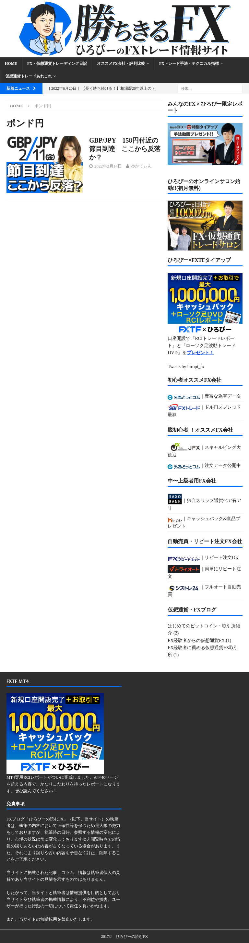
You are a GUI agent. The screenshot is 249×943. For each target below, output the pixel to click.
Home (11, 63)
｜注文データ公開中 (204, 466)
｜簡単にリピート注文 (204, 572)
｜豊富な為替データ (204, 397)
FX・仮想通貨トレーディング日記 (57, 63)
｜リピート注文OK (203, 558)
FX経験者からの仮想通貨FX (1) (199, 640)
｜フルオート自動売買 (204, 591)
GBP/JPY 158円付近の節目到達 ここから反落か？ (124, 149)
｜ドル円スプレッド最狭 (204, 410)
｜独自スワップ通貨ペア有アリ (204, 502)
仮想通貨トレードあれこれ (28, 76)
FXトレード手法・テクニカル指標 (189, 63)
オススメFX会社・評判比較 (121, 63)
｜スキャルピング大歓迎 (204, 450)
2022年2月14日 (108, 166)
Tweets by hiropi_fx (186, 366)
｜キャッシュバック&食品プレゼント (204, 522)
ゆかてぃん (141, 166)
